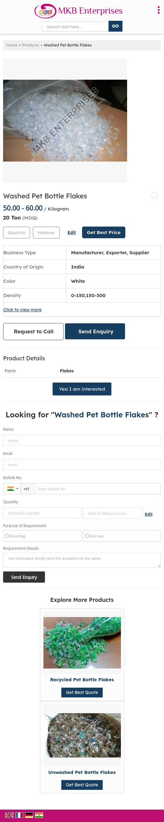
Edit (72, 232)
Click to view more (22, 309)
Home (11, 44)
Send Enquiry (95, 331)
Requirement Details (21, 548)
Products (30, 44)
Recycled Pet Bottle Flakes (82, 679)
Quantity (10, 501)
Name (8, 429)
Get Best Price (104, 232)
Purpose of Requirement (24, 526)
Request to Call (34, 331)
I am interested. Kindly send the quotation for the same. (82, 560)
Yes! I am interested (82, 389)
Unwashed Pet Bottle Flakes (82, 772)
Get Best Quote (82, 692)
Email (7, 453)
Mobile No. (12, 477)
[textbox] (46, 232)
